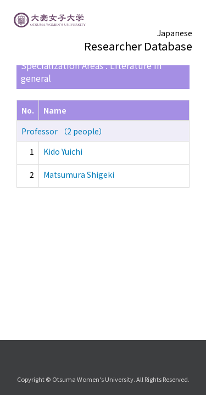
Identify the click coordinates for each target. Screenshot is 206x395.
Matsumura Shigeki (78, 174)
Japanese (174, 32)
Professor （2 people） (64, 131)
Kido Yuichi (62, 151)
